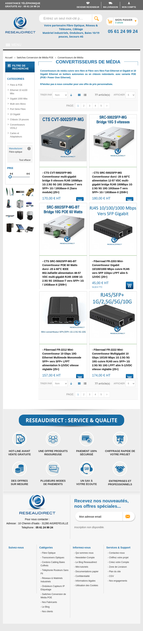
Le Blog (45, 607)
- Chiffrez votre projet (118, 557)
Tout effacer (25, 160)
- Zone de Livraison (117, 567)
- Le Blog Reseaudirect (85, 562)
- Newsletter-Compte (84, 557)
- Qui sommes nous (83, 553)
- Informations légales (85, 581)
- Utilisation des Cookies (86, 585)
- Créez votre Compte (118, 562)
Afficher (119, 95)
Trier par (46, 95)
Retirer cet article (29, 148)
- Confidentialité (82, 576)
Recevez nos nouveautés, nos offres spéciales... (101, 503)
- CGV (111, 576)
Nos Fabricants (49, 602)
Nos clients (47, 611)
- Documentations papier (86, 571)
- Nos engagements (117, 581)
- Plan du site (114, 571)
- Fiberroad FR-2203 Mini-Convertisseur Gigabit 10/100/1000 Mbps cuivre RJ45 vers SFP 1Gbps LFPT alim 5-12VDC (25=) (110, 269)
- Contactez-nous (116, 553)
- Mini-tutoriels (81, 567)
